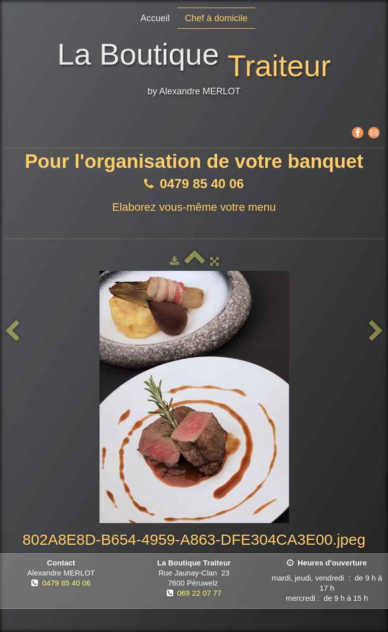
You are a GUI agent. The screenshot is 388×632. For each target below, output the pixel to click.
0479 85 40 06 (66, 583)
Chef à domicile (216, 18)
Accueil (155, 18)
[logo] (193, 70)
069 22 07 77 (199, 593)
